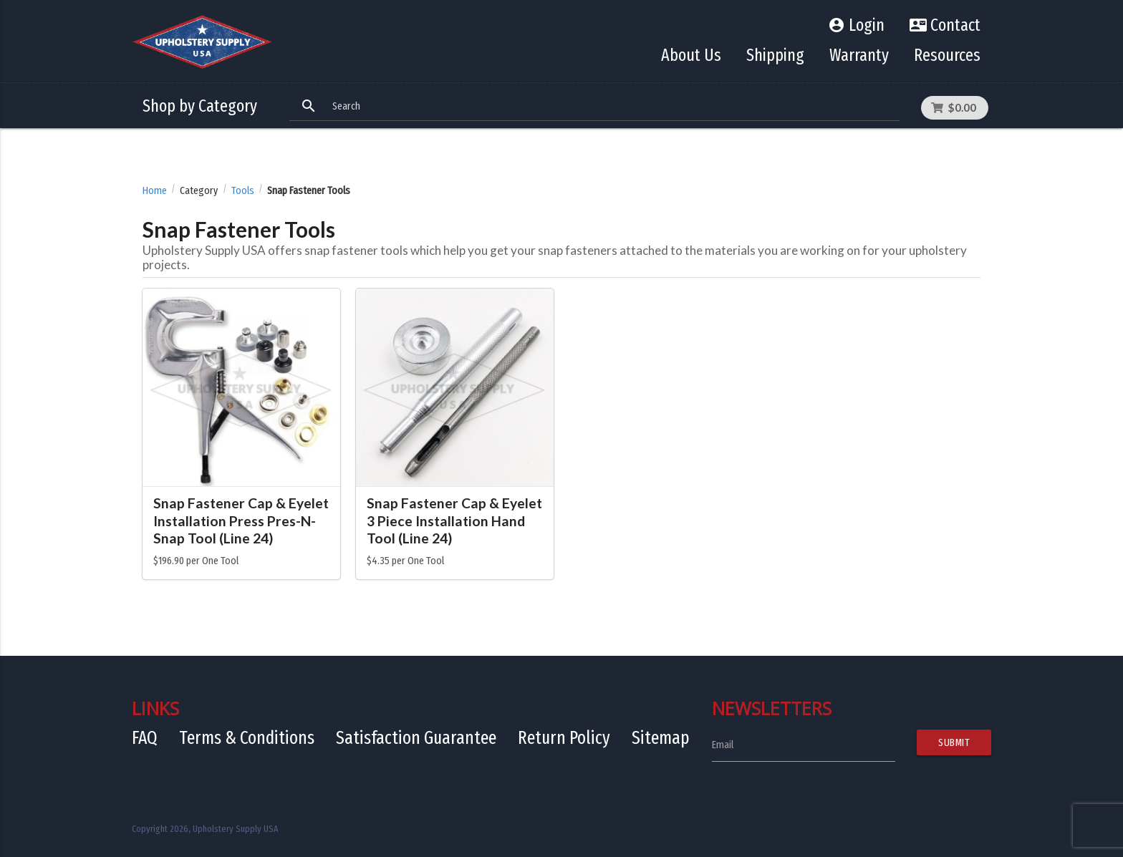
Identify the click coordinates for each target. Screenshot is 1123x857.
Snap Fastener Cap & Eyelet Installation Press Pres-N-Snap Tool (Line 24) (241, 521)
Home (155, 190)
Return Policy (564, 738)
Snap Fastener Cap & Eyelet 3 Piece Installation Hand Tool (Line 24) (454, 521)
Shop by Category (200, 106)
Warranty (859, 55)
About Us (691, 55)
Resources (947, 55)
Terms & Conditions (246, 738)
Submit (954, 742)
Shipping (775, 55)
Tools (242, 190)
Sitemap (661, 738)
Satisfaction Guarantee (416, 738)
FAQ (145, 738)
